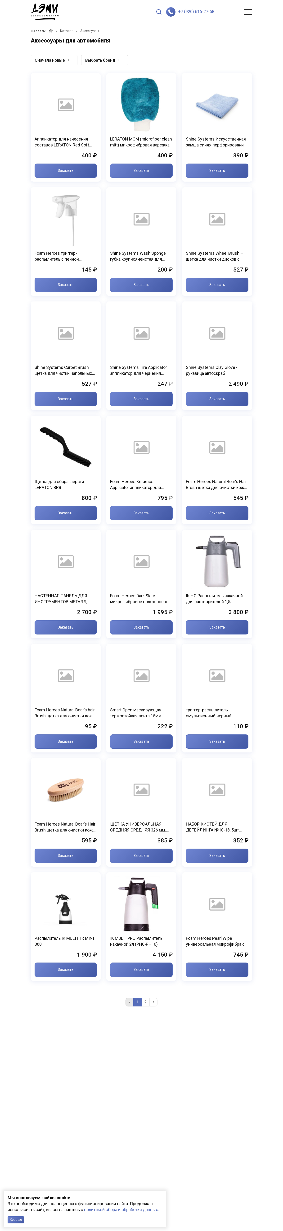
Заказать (65, 170)
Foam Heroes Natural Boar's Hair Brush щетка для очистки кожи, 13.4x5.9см (216, 484)
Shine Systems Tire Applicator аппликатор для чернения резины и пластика (138, 370)
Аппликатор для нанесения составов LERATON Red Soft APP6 (62, 142)
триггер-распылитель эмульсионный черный (209, 712)
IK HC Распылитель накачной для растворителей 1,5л (214, 598)
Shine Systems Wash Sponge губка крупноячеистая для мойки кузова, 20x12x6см (138, 256)
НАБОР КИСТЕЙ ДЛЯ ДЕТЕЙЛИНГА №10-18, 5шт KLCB (212, 827)
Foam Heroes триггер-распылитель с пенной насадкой (57, 256)
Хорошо (16, 1220)
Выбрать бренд (100, 60)
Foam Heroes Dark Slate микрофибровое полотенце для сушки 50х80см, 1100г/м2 (141, 599)
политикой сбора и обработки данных (121, 1209)
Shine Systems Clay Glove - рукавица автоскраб (212, 370)
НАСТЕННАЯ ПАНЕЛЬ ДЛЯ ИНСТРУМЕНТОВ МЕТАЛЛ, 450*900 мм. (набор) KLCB (61, 599)
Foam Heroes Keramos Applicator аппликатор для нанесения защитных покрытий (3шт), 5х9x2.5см (141, 484)
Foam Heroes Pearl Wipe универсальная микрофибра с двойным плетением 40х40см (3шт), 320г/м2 (215, 941)
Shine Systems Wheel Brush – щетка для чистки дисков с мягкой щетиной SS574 (214, 256)
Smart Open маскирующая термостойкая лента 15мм (136, 712)
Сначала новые (50, 60)
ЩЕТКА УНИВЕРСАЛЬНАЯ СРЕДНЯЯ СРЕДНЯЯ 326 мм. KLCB (138, 827)
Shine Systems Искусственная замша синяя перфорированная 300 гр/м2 (217, 142)
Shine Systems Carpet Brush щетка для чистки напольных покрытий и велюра (63, 370)
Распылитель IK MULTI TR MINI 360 (64, 941)
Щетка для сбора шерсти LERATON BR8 (59, 484)
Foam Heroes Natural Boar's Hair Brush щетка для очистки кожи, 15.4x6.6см (65, 827)
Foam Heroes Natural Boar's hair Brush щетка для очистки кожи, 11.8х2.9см (65, 713)
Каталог (66, 31)
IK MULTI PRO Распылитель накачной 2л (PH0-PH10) (136, 941)
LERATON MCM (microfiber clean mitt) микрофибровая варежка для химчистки (141, 142)
